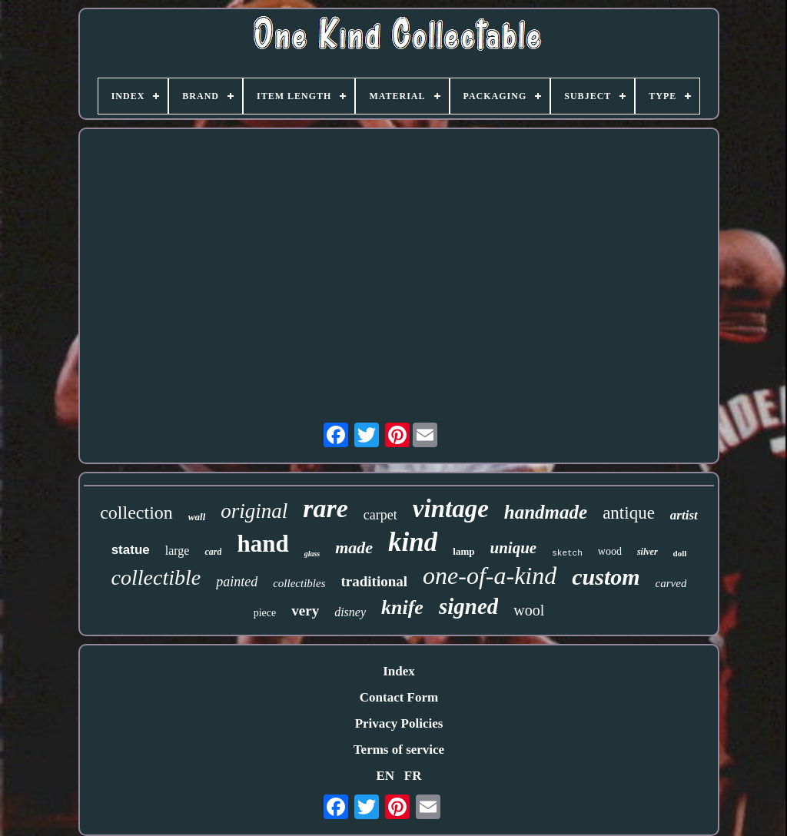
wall (196, 516)
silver (647, 551)
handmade (545, 512)
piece (265, 613)
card (212, 551)
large (177, 550)
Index (399, 671)
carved (671, 583)
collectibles (299, 583)
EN (385, 775)
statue (130, 549)
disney (350, 612)
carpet (380, 514)
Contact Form (399, 697)
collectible (156, 577)
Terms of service (399, 749)
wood (610, 551)
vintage (451, 508)
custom (605, 576)
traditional (374, 581)
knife (402, 607)
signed (468, 606)
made (354, 547)
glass (312, 553)
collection (136, 512)
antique (629, 512)
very (305, 610)
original (254, 510)
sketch (567, 553)
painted (236, 581)
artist (684, 515)
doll (680, 553)
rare (325, 508)
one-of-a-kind (489, 575)
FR (413, 775)
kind (412, 542)
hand (262, 543)
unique (513, 548)
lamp (463, 551)
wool (528, 610)
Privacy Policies (399, 723)
